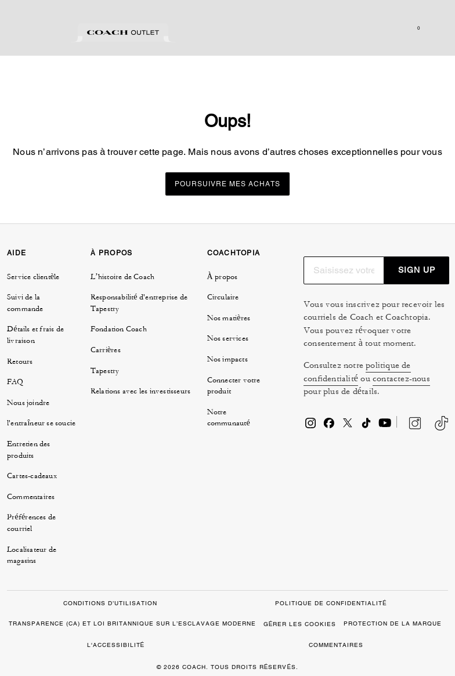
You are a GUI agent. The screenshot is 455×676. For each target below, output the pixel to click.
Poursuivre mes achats (227, 184)
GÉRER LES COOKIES (300, 624)
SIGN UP (416, 269)
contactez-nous (401, 378)
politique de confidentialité (357, 372)
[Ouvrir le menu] (434, 28)
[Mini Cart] (418, 28)
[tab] (37, 32)
